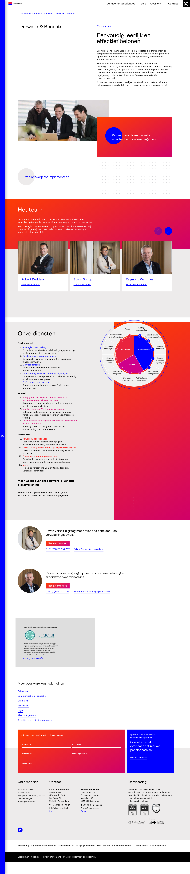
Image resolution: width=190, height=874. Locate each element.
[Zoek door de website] (186, 3)
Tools (142, 3)
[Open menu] (2, 437)
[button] (168, 231)
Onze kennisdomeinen (41, 13)
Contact (173, 3)
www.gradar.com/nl (33, 658)
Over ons (156, 3)
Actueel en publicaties (121, 3)
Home (24, 13)
